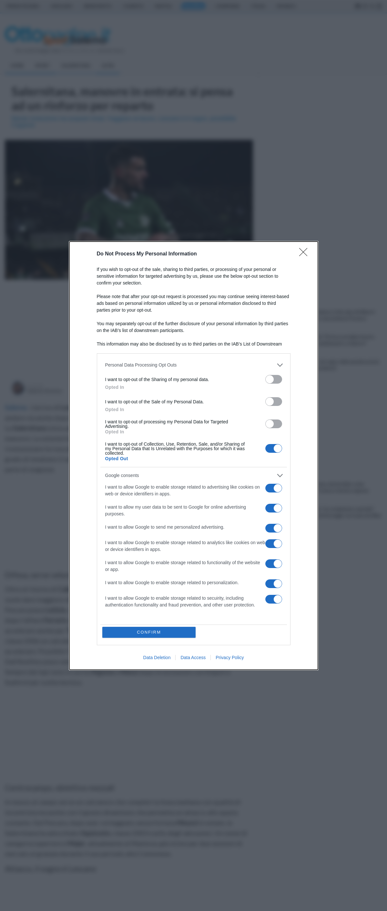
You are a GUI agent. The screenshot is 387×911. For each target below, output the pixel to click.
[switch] (273, 379)
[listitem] (193, 365)
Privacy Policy (230, 657)
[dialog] (193, 456)
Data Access (193, 657)
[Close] (305, 254)
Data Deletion (157, 657)
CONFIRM (149, 632)
